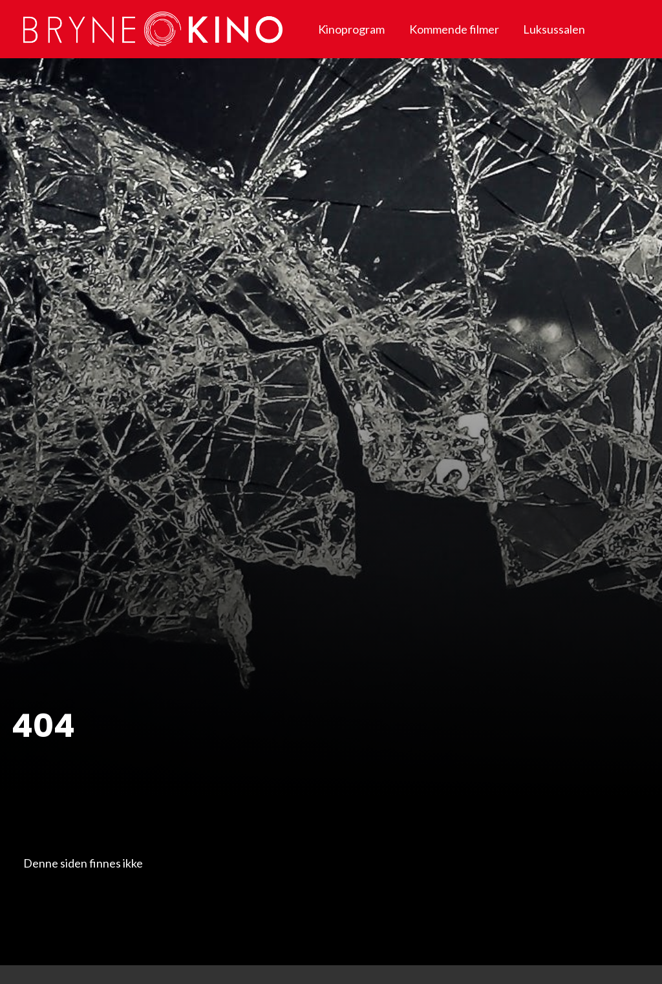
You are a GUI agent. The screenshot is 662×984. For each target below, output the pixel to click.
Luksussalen (554, 29)
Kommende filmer (454, 29)
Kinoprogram (351, 29)
